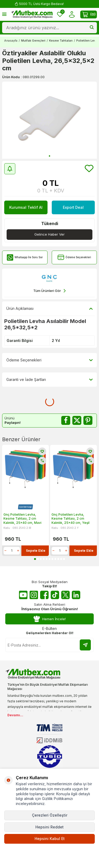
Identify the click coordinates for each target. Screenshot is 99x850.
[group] (49, 120)
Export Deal (73, 207)
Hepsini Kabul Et (50, 838)
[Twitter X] (65, 595)
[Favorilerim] (60, 14)
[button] (49, 156)
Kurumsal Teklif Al (26, 207)
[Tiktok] (55, 595)
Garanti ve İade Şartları (49, 379)
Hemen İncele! (50, 619)
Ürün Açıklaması (49, 308)
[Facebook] (44, 595)
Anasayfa (10, 40)
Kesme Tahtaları (61, 40)
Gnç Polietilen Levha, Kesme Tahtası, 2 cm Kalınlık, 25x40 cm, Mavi (22, 519)
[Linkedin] (76, 595)
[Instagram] (34, 595)
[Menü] (4, 14)
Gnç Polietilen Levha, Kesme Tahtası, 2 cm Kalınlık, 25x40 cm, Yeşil (70, 519)
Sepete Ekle (35, 551)
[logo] (32, 14)
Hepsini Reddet (49, 827)
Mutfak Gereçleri (33, 40)
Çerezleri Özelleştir (49, 815)
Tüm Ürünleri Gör (49, 291)
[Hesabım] (71, 14)
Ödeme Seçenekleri (74, 257)
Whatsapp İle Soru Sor (25, 257)
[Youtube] (23, 595)
